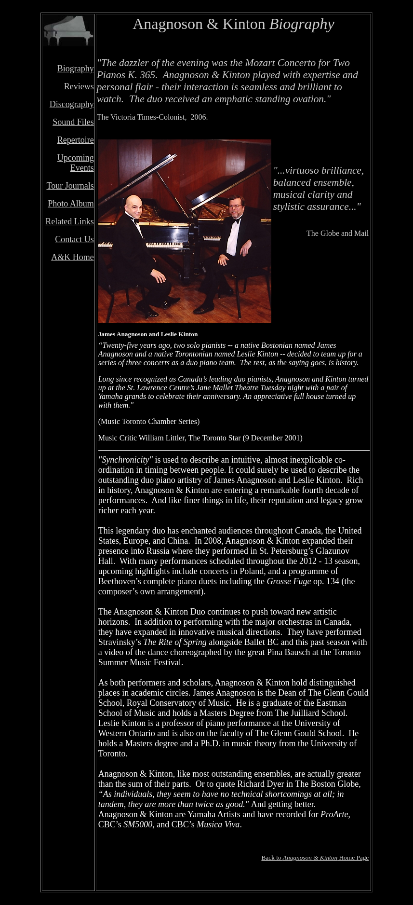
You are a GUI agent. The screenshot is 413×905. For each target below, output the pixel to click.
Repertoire (75, 140)
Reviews (79, 86)
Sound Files (73, 122)
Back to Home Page (315, 857)
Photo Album (71, 203)
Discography (72, 104)
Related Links (69, 221)
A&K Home (72, 257)
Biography (75, 68)
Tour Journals (69, 186)
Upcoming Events (75, 163)
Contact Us (74, 239)
